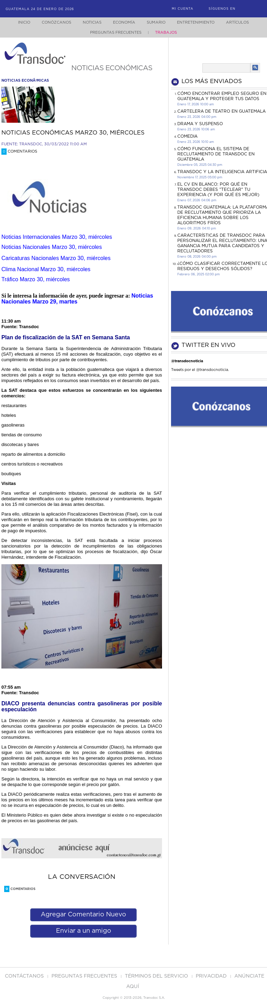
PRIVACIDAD (212, 976)
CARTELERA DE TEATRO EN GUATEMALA (221, 111)
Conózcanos (51, 22)
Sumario (156, 22)
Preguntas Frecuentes (115, 32)
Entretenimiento (198, 22)
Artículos (242, 22)
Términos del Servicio (157, 976)
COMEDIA (187, 136)
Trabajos (166, 32)
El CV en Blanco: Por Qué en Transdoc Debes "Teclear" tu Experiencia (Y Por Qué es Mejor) (218, 189)
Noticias (88, 22)
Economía (123, 22)
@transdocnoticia (187, 361)
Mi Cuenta (182, 8)
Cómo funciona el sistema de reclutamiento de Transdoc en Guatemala (215, 154)
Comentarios (19, 151)
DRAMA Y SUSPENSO (200, 124)
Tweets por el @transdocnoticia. (200, 370)
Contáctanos (25, 976)
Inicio (17, 22)
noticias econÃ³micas (25, 80)
